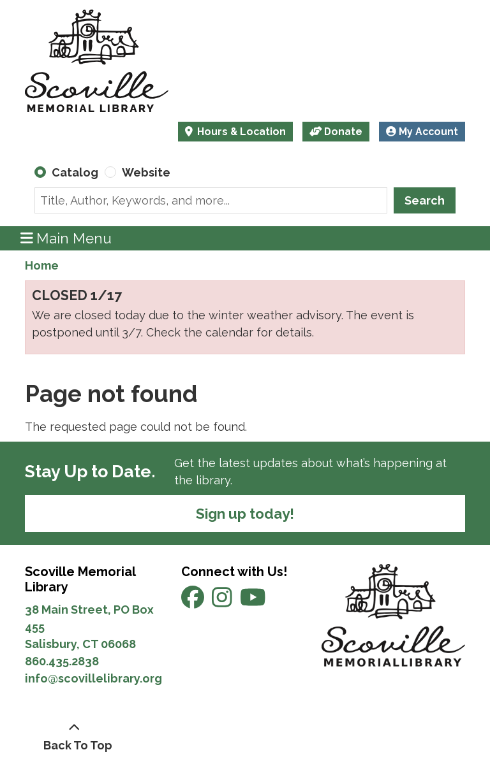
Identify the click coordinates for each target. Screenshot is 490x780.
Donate (336, 132)
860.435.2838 (62, 661)
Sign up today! (245, 513)
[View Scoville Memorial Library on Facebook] (194, 601)
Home (42, 265)
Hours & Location (240, 132)
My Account (422, 132)
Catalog (75, 172)
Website (146, 172)
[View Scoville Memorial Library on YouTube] (253, 601)
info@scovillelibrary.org (93, 678)
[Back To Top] (74, 736)
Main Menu (66, 238)
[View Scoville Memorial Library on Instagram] (223, 601)
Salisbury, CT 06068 (81, 644)
